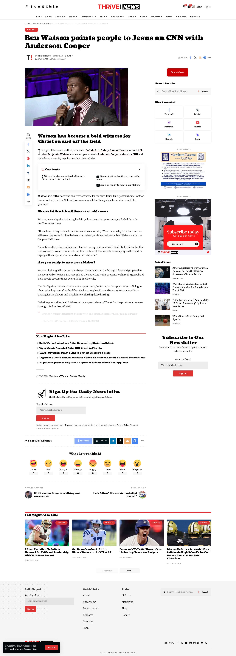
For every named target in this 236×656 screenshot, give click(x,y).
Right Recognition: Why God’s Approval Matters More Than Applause (83, 362)
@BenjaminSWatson (67, 314)
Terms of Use (30, 649)
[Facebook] (31, 6)
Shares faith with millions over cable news (117, 178)
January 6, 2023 (87, 321)
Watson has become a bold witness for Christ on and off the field (64, 178)
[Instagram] (47, 6)
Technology (177, 278)
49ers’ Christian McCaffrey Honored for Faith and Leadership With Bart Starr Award (47, 552)
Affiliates (88, 614)
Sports (31, 30)
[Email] (200, 57)
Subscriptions (91, 608)
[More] (209, 57)
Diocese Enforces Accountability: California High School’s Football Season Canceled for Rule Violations (189, 554)
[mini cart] (184, 6)
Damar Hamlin (78, 376)
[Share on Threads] (28, 180)
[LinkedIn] (50, 6)
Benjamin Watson (59, 376)
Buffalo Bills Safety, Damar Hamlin (107, 150)
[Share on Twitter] (195, 57)
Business (176, 323)
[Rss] (57, 6)
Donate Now (178, 72)
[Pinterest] (43, 6)
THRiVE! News (44, 56)
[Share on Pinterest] (28, 158)
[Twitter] (35, 6)
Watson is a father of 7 (52, 196)
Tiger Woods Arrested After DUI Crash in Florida (70, 347)
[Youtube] (197, 124)
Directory (88, 621)
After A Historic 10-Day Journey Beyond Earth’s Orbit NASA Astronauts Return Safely (190, 271)
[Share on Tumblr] (28, 173)
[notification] (189, 6)
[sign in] (26, 6)
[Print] (204, 57)
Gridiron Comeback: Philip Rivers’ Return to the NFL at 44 (92, 551)
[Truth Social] (197, 137)
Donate (126, 614)
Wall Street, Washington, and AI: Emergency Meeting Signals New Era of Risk (190, 287)
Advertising (89, 601)
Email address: (61, 408)
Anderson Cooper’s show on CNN (118, 154)
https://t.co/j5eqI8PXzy (119, 314)
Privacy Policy (12, 649)
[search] (193, 6)
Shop (86, 627)
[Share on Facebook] (190, 57)
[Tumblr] (53, 6)
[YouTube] (39, 6)
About (86, 595)
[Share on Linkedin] (28, 166)
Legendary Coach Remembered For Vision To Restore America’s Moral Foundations (92, 357)
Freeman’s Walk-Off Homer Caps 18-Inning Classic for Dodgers (141, 551)
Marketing (128, 601)
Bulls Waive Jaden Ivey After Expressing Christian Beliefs (77, 343)
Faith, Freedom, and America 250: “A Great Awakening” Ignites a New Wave (190, 303)
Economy (176, 294)
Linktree (126, 595)
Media (174, 310)
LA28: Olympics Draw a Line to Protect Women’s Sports (74, 352)
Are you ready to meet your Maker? (120, 185)
